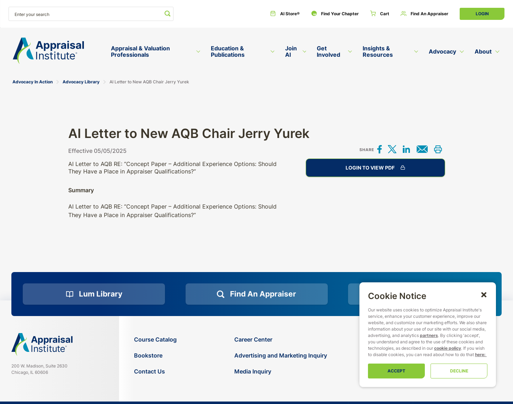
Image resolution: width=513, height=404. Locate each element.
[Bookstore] (155, 355)
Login (482, 13)
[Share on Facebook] (379, 150)
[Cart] (379, 14)
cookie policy (447, 348)
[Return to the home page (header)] (48, 51)
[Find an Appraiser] (424, 14)
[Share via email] (422, 150)
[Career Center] (280, 339)
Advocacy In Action (32, 81)
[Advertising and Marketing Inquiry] (280, 355)
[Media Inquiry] (280, 371)
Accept (396, 370)
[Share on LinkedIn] (406, 150)
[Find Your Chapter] (335, 14)
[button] (483, 294)
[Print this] (438, 150)
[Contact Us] (155, 371)
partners (429, 335)
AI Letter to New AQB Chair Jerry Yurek (149, 81)
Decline (459, 370)
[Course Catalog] (155, 339)
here (479, 354)
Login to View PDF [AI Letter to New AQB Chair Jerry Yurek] (375, 168)
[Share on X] (392, 150)
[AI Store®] (285, 14)
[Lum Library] (94, 294)
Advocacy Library (81, 81)
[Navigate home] (42, 344)
